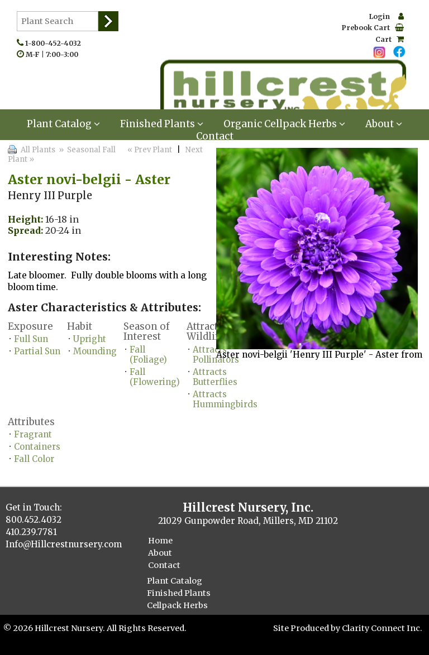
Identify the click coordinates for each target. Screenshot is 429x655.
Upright (89, 339)
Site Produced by (307, 628)
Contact (214, 136)
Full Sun (31, 339)
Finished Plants (161, 124)
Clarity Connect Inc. (382, 628)
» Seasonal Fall (86, 150)
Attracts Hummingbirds (225, 399)
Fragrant (33, 434)
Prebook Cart (373, 27)
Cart (389, 39)
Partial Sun (37, 351)
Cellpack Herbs (177, 605)
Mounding (95, 351)
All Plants (38, 150)
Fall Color (34, 459)
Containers (37, 446)
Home (160, 541)
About (383, 124)
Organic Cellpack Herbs (284, 124)
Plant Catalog (63, 124)
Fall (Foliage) (148, 354)
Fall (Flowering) (155, 377)
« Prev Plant (149, 150)
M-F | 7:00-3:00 (54, 54)
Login (386, 16)
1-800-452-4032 (55, 43)
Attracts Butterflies (215, 377)
